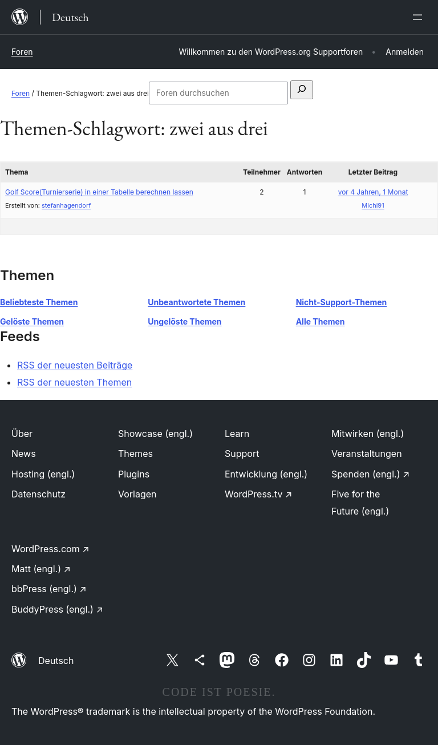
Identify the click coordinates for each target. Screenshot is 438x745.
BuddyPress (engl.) (57, 609)
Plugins (133, 474)
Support (242, 453)
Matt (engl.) (41, 568)
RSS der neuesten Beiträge (74, 365)
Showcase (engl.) (155, 433)
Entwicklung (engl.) (266, 474)
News (23, 453)
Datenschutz (38, 494)
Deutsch (56, 660)
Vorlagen (137, 494)
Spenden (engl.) (370, 474)
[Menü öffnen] (420, 17)
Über (22, 433)
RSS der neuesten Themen (74, 382)
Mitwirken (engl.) (367, 433)
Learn (237, 433)
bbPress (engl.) (49, 588)
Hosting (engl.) (43, 474)
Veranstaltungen (366, 453)
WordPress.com (50, 548)
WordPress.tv (258, 494)
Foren (22, 51)
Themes (135, 453)
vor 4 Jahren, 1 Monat (373, 192)
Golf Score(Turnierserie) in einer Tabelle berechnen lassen (99, 192)
